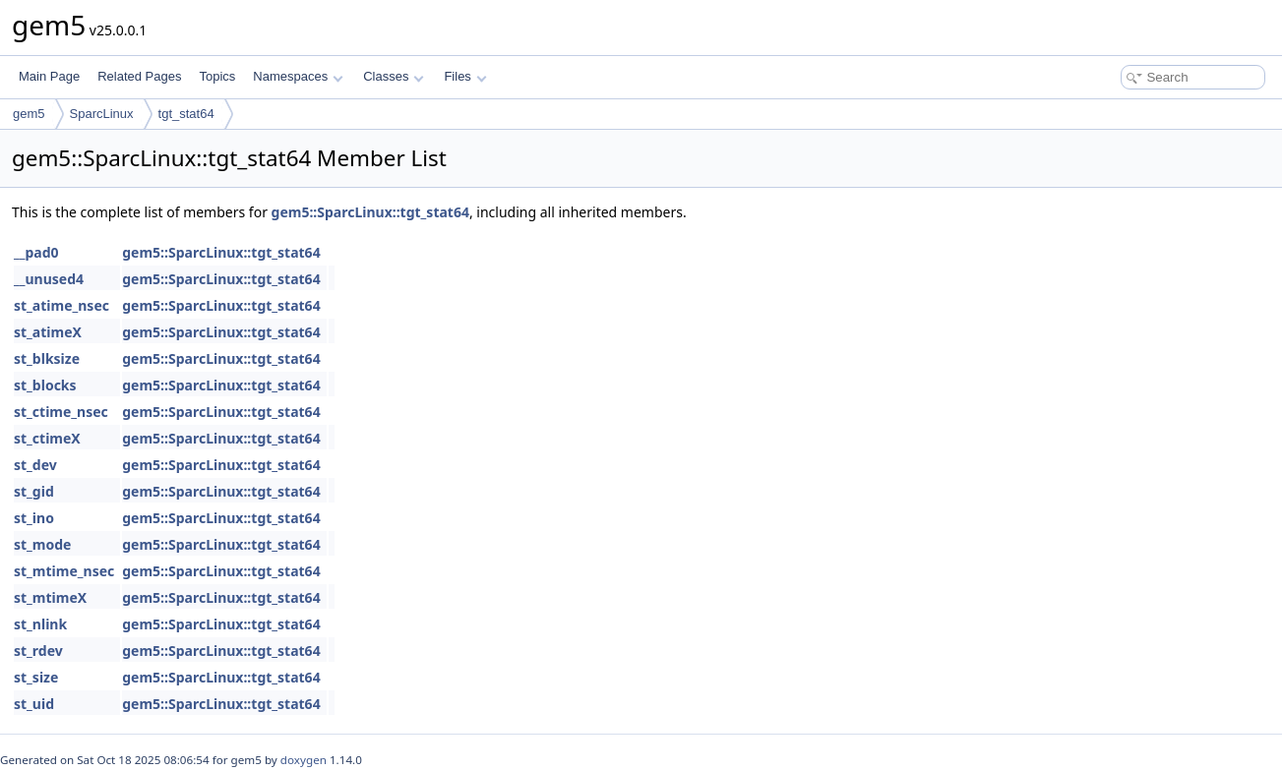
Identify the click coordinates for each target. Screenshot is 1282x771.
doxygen (303, 759)
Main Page (49, 76)
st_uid (34, 703)
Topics (217, 76)
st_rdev (38, 650)
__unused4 (49, 278)
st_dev (35, 464)
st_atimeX (48, 332)
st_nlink (40, 624)
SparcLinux (102, 113)
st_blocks (45, 385)
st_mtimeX (50, 597)
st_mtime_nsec (64, 571)
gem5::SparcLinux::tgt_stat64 (370, 212)
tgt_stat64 (186, 113)
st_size (36, 677)
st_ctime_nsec (61, 411)
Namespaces (297, 76)
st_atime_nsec (61, 305)
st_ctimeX (47, 438)
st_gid (34, 491)
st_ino (34, 517)
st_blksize (47, 358)
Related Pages (139, 76)
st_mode (42, 544)
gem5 (29, 113)
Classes (393, 76)
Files (465, 76)
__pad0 (36, 252)
